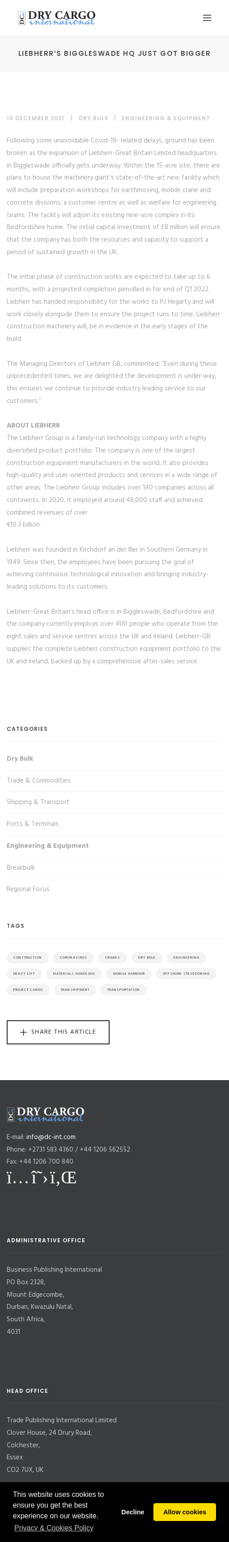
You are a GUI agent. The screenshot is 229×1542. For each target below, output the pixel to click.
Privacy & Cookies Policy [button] (53, 1528)
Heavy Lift (24, 973)
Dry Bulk (94, 118)
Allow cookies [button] (184, 1512)
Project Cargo (28, 990)
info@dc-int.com (51, 1137)
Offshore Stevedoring (186, 973)
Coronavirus (73, 957)
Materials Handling (74, 973)
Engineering (186, 957)
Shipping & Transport (38, 802)
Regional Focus (28, 889)
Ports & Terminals (33, 824)
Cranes (112, 957)
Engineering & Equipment (166, 118)
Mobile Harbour (129, 973)
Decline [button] (132, 1512)
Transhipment (75, 990)
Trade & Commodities (39, 780)
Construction (27, 957)
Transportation (123, 990)
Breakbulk (21, 868)
